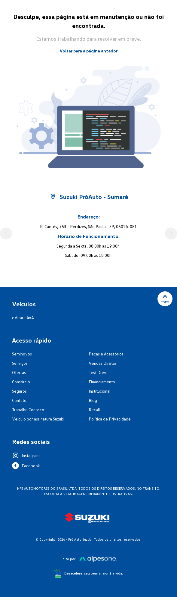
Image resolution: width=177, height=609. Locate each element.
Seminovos (22, 353)
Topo (165, 298)
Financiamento (102, 381)
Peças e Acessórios (106, 353)
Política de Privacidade (110, 418)
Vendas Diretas (103, 363)
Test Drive (98, 372)
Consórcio (21, 381)
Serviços (20, 363)
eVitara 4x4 (23, 317)
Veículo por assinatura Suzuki (38, 418)
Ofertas (19, 372)
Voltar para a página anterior (88, 50)
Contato (19, 400)
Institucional (99, 391)
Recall (94, 409)
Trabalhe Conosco (28, 409)
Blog (93, 400)
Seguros (19, 391)
